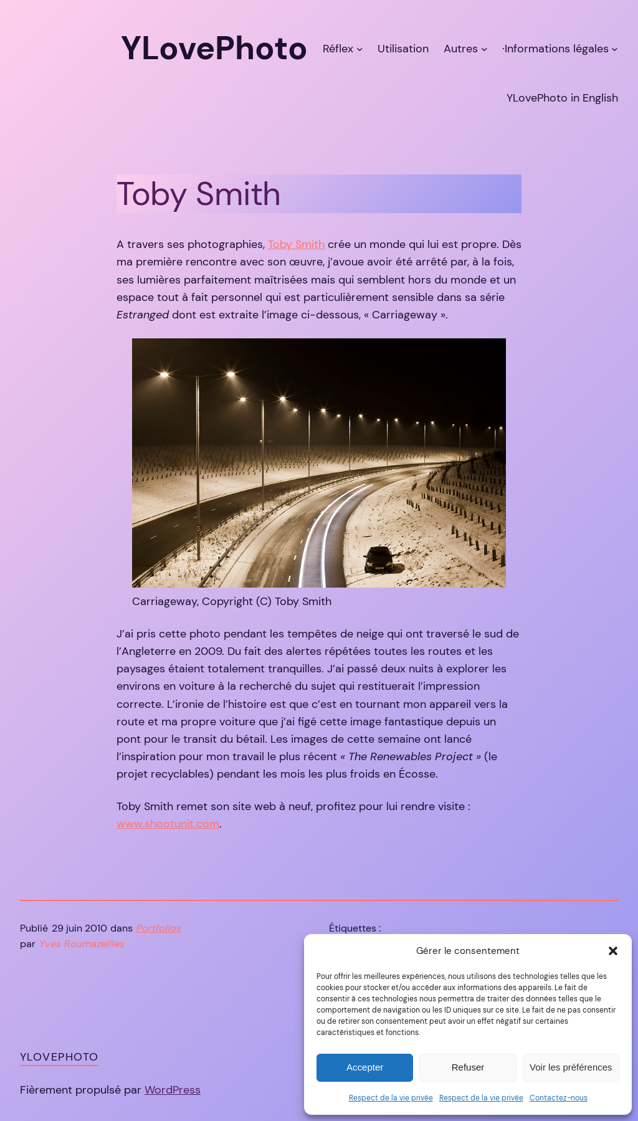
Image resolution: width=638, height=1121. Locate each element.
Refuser (468, 1067)
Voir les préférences (571, 1067)
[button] (613, 951)
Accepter (364, 1067)
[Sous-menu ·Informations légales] (614, 48)
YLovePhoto (59, 1057)
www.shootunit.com (168, 824)
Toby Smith (296, 244)
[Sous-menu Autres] (484, 48)
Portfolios (158, 928)
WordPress (173, 1090)
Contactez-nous (559, 1098)
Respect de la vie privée (391, 1098)
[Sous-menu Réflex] (359, 48)
